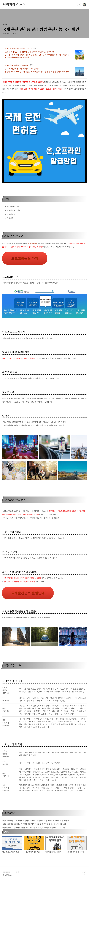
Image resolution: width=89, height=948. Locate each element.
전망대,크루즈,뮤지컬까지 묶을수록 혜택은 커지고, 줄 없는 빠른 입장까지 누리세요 (37, 71)
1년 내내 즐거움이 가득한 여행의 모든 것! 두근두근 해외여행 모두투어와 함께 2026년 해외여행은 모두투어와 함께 (37, 56)
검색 (79, 4)
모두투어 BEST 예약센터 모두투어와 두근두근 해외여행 (29, 51)
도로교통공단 (33, 243)
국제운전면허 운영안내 (28, 625)
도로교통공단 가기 (24, 258)
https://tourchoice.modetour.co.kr (18, 48)
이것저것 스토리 (14, 4)
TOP (84, 940)
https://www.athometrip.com (16, 65)
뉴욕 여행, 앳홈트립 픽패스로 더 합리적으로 (24, 68)
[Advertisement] (44, 522)
